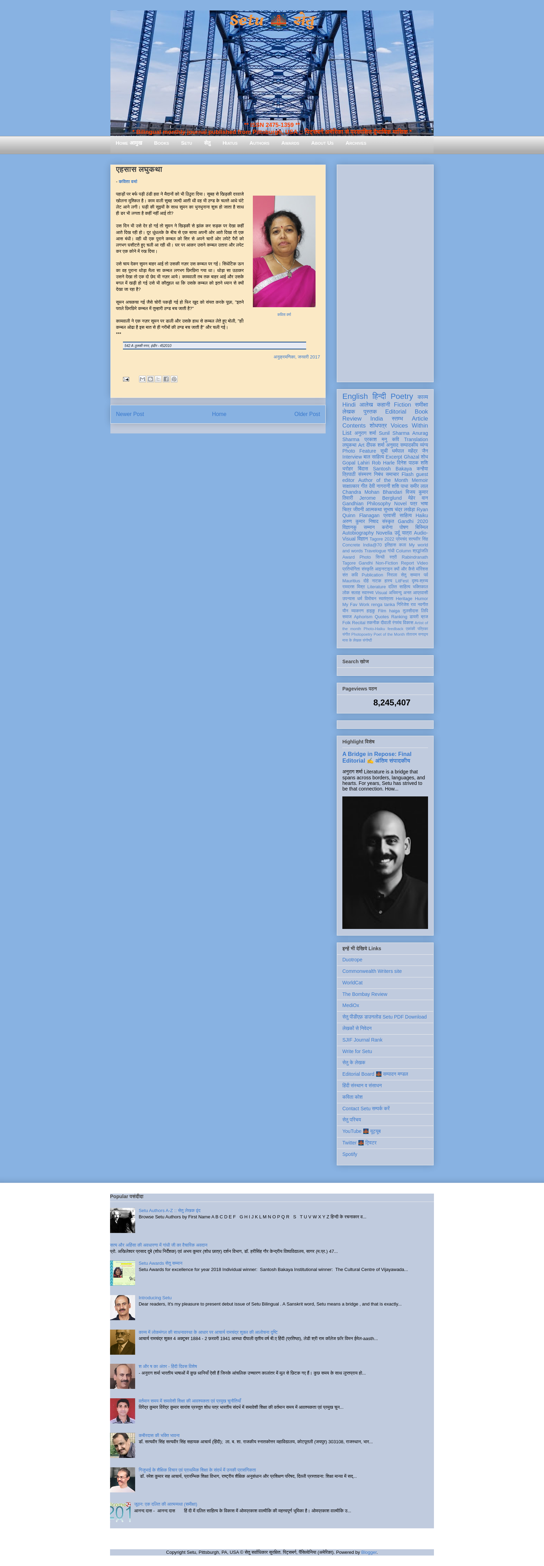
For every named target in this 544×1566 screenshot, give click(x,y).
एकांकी (410, 629)
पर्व (426, 575)
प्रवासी (389, 515)
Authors (259, 143)
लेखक (348, 411)
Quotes (382, 616)
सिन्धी (380, 557)
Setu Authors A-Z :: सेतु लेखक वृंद (169, 1210)
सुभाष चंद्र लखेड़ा (399, 509)
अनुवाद (392, 445)
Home (219, 414)
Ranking (399, 616)
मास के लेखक (352, 640)
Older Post (307, 414)
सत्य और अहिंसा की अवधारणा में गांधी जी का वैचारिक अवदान (158, 1245)
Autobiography (358, 533)
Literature (376, 586)
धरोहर (347, 468)
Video (422, 563)
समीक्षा (421, 404)
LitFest (402, 580)
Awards (290, 143)
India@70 (372, 545)
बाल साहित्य (374, 457)
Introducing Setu (155, 1297)
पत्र (413, 503)
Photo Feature (359, 451)
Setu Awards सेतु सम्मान (160, 1263)
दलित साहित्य (399, 586)
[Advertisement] (385, 272)
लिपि (424, 610)
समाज (347, 616)
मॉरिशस (422, 569)
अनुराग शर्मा (365, 433)
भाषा (424, 503)
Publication (372, 575)
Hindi (349, 404)
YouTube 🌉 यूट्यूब (361, 1131)
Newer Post (130, 414)
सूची (384, 451)
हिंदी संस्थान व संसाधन (362, 1085)
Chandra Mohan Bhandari (372, 492)
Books (161, 143)
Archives (355, 143)
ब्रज (424, 616)
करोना (387, 527)
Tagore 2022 (382, 539)
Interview (352, 457)
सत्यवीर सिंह (418, 539)
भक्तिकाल (420, 586)
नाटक (376, 580)
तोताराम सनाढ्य (417, 634)
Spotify (349, 1154)
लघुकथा (349, 445)
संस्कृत (388, 521)
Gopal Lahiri (356, 463)
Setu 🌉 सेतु (271, 20)
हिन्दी (379, 396)
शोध (424, 457)
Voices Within (409, 425)
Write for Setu (357, 1051)
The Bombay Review (364, 994)
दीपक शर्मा (375, 445)
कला (402, 545)
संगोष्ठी (367, 640)
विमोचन (370, 598)
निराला (392, 575)
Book (421, 411)
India (376, 418)
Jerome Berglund (380, 498)
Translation (416, 439)
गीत (364, 486)
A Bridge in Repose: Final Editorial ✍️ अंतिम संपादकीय (376, 757)
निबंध (378, 474)
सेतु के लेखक (353, 1062)
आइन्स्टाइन (383, 569)
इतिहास (390, 545)
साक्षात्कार (350, 486)
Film (382, 610)
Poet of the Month (389, 634)
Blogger (368, 1552)
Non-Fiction (386, 563)
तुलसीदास (410, 610)
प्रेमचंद (401, 539)
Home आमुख (129, 143)
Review (352, 418)
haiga (394, 610)
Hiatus (230, 143)
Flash (407, 474)
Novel (400, 503)
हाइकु (371, 610)
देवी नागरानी (379, 486)
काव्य (423, 397)
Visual (381, 592)
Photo (365, 557)
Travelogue (375, 551)
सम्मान (369, 527)
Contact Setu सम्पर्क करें (366, 1108)
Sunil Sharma (394, 433)
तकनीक (373, 622)
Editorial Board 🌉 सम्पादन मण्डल (375, 1074)
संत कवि (350, 575)
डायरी (414, 616)
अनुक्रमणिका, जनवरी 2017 (296, 357)
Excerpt (394, 457)
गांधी (391, 551)
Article (420, 418)
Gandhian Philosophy (366, 503)
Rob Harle (383, 463)
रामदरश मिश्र (353, 586)
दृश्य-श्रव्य (420, 580)
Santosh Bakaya (392, 468)
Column (403, 551)
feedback (395, 629)
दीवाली (386, 622)
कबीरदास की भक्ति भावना (159, 1435)
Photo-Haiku (374, 629)
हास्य (388, 580)
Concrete (351, 545)
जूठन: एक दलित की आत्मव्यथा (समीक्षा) (165, 1504)
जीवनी (358, 509)
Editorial (395, 411)
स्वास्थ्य (368, 592)
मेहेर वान (418, 498)
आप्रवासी (420, 592)
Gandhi (366, 563)
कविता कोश (352, 1097)
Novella (384, 533)
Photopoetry (361, 634)
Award (348, 557)
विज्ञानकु (349, 527)
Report (407, 563)
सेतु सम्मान (410, 575)
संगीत (346, 634)
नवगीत (423, 604)
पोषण (403, 527)
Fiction (402, 404)
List (346, 433)
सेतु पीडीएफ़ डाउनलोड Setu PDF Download (384, 1017)
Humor (421, 598)
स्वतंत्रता (386, 598)
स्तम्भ (397, 418)
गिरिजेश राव (406, 604)
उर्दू (397, 533)
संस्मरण (364, 474)
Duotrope (352, 959)
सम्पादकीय (409, 445)
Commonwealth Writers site (372, 971)
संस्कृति (367, 569)
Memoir (420, 480)
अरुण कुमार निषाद (360, 521)
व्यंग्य (424, 445)
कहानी (383, 404)
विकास (408, 622)
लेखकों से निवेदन (357, 1028)
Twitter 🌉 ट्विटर (359, 1142)
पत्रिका (423, 629)
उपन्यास (348, 598)
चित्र (346, 509)
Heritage (404, 598)
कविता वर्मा (129, 181)
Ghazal (411, 457)
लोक (346, 592)
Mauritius (351, 580)
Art (361, 445)
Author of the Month (383, 480)
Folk (346, 622)
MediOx (350, 1005)
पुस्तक (370, 411)
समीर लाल (419, 486)
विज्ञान (362, 539)
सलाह (355, 592)
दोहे (365, 580)
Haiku (421, 515)
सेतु (207, 143)
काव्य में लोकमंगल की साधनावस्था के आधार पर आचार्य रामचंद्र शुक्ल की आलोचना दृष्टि (208, 1332)
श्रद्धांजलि (420, 551)
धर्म (359, 598)
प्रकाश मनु (375, 439)
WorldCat (352, 982)
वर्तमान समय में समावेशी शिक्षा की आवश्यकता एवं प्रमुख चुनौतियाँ (190, 1401)
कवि (395, 439)
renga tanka (383, 604)
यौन (345, 610)
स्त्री (393, 557)
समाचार (392, 474)
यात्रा (407, 533)
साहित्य (405, 515)
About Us (322, 143)
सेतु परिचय (351, 1119)
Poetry (401, 396)
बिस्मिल (421, 527)
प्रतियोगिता (351, 569)
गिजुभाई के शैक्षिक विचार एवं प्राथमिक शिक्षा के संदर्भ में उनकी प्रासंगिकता (197, 1470)
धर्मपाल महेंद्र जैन (410, 451)
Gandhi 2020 (413, 521)
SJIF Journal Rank (362, 1040)
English (355, 396)
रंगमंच (397, 622)
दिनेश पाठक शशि (412, 463)
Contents (354, 425)
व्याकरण (357, 610)
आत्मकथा (373, 509)
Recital (359, 622)
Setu (186, 143)
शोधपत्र (378, 425)
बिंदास (363, 468)
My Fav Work (355, 604)
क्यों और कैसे (404, 569)
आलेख (366, 404)
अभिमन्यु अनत (400, 592)
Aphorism (363, 616)
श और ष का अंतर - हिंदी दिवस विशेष (168, 1366)
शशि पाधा (400, 486)
